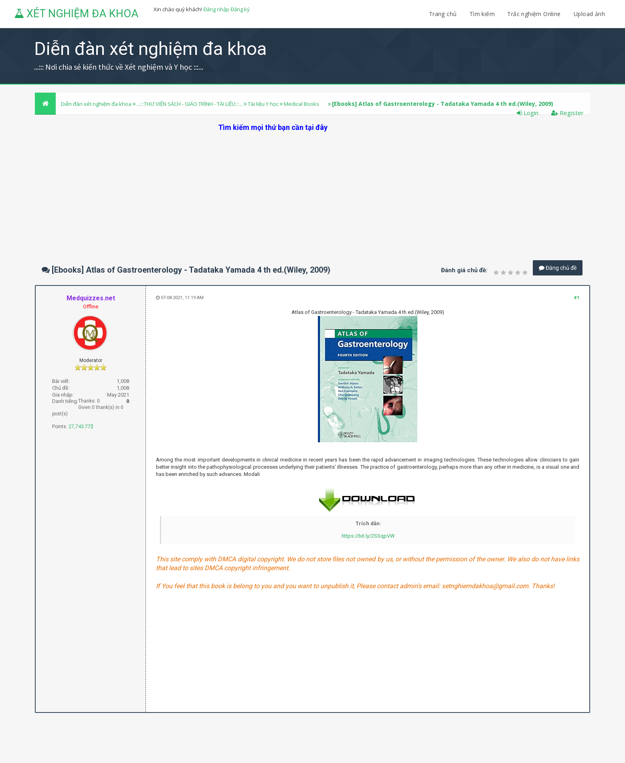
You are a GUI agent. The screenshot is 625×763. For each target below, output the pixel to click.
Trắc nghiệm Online (534, 14)
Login (527, 113)
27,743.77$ (81, 426)
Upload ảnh (589, 14)
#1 (576, 297)
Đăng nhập (216, 9)
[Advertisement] (312, 188)
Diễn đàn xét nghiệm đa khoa (97, 103)
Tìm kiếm (482, 14)
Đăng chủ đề (557, 268)
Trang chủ (443, 14)
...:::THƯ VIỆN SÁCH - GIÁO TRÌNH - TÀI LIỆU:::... (190, 103)
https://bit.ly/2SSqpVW (368, 536)
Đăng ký (240, 9)
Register (567, 113)
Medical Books (301, 103)
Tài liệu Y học (263, 103)
